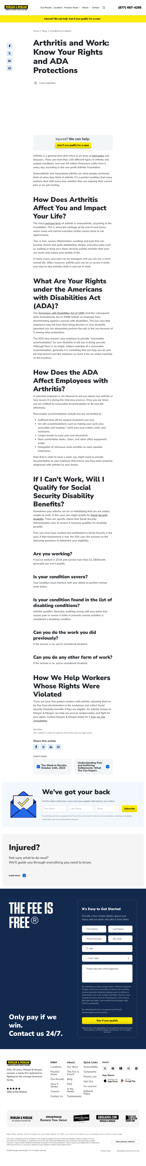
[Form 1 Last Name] (120, 937)
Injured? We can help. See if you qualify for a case (72, 19)
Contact (95, 7)
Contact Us (56, 1105)
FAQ (69, 1092)
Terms (117, 1018)
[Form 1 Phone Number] (94, 947)
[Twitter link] (105, 1076)
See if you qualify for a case (73, 154)
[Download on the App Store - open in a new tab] (111, 1089)
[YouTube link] (120, 1076)
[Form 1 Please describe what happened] (107, 982)
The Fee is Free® (73, 1081)
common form (53, 231)
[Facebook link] (113, 1076)
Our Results (46, 7)
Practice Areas (72, 7)
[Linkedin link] (136, 1076)
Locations (58, 7)
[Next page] (93, 775)
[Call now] (129, 7)
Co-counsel (90, 1095)
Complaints (90, 1080)
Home (36, 31)
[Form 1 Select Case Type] (107, 966)
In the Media (70, 1098)
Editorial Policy (88, 1101)
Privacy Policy (77, 824)
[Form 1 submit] (107, 1029)
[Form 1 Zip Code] (120, 947)
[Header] (16, 7)
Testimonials (74, 1105)
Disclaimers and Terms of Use (128, 1159)
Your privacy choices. (125, 1150)
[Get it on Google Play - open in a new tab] (128, 1089)
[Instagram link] (128, 1076)
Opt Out (88, 1090)
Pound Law (90, 1085)
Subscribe (129, 817)
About (86, 7)
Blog (44, 31)
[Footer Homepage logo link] (24, 1071)
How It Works (54, 1093)
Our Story (72, 1075)
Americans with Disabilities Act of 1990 (61, 321)
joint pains (98, 164)
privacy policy (101, 1021)
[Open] (104, 7)
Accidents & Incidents (60, 31)
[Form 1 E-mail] (107, 957)
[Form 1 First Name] (94, 937)
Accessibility (91, 1075)
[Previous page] (52, 775)
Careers (54, 1100)
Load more (14, 884)
